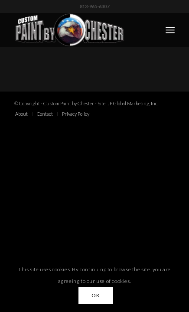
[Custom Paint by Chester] (78, 30)
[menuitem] (170, 30)
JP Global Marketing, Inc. (133, 103)
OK (95, 295)
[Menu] (170, 30)
